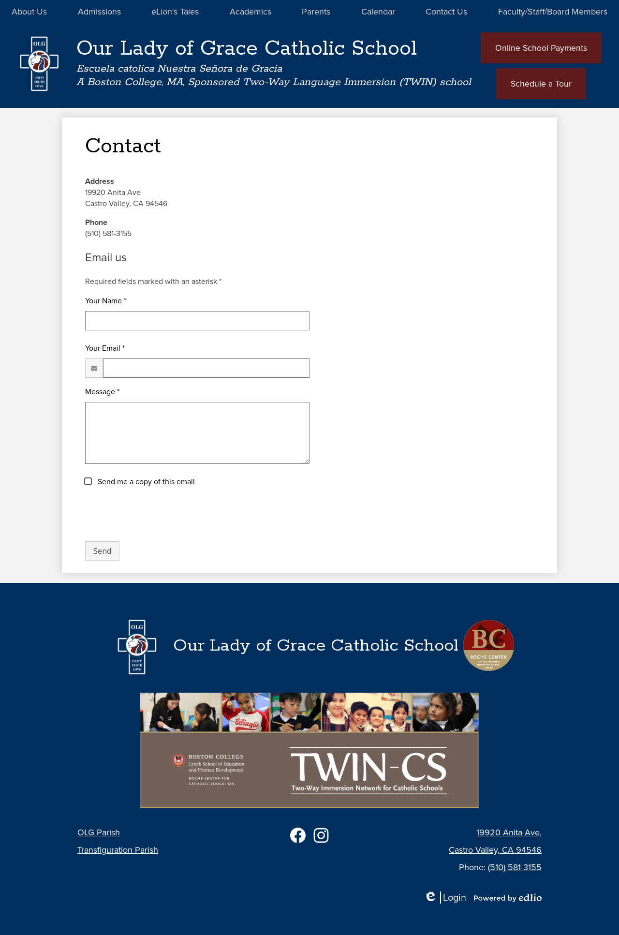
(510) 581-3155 (515, 867)
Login (445, 897)
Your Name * (105, 301)
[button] (29, 12)
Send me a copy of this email (145, 482)
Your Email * (105, 349)
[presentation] (158, 515)
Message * (102, 392)
